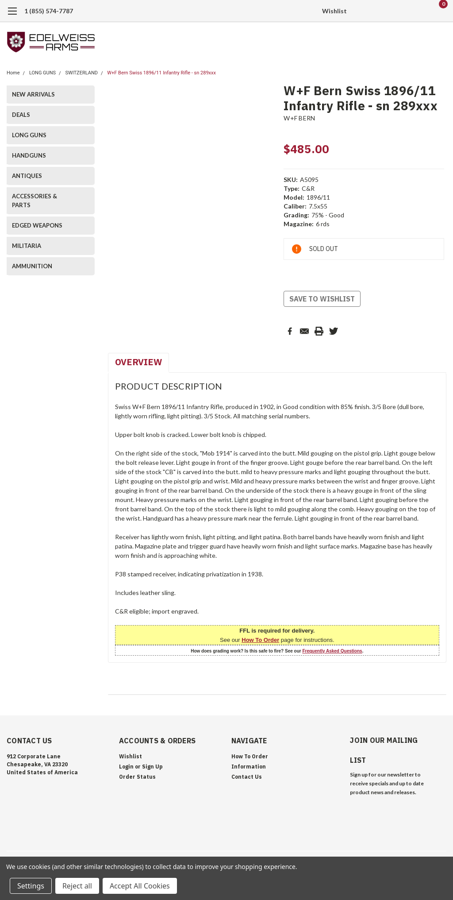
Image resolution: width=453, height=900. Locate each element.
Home (13, 73)
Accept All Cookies (140, 886)
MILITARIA (26, 245)
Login (126, 766)
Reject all (77, 886)
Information (248, 766)
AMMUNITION (32, 266)
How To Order (260, 640)
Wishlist (334, 11)
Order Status (137, 776)
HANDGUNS (29, 155)
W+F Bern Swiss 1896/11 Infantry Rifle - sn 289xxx (161, 73)
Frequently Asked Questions (332, 651)
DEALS (21, 114)
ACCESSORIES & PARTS (34, 201)
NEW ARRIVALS (33, 94)
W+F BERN (299, 118)
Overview (138, 362)
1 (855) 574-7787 (48, 11)
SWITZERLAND (81, 73)
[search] (394, 11)
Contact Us (246, 776)
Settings (30, 886)
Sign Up (152, 766)
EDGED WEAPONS (37, 225)
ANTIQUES (27, 175)
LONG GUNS (42, 73)
